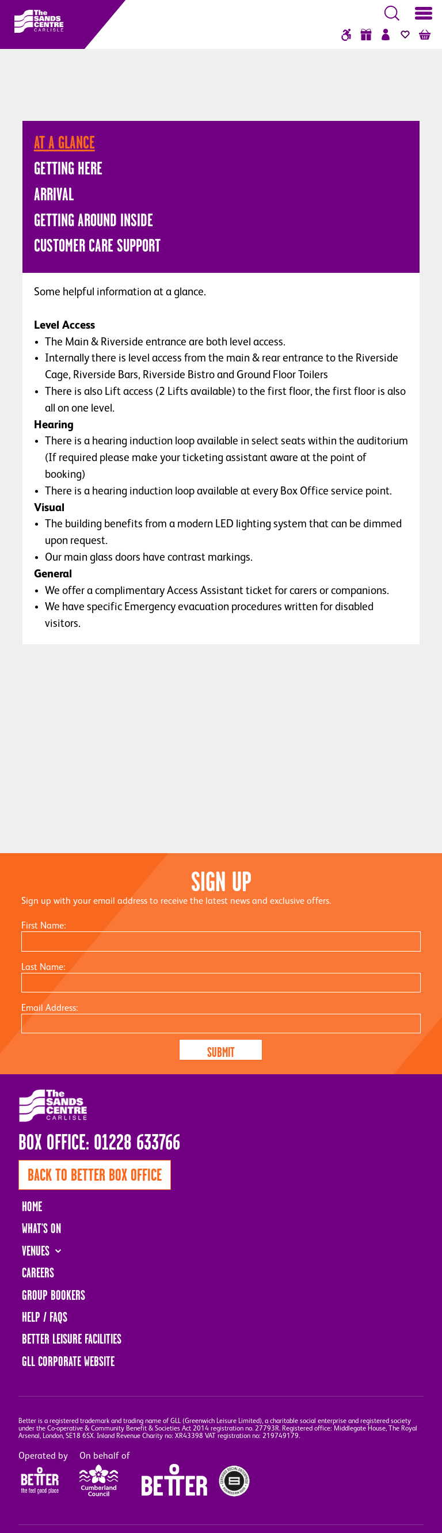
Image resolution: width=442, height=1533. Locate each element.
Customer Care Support (97, 245)
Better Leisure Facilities (71, 1339)
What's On (41, 1228)
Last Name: (43, 967)
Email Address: (49, 1008)
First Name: (43, 926)
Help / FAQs (44, 1317)
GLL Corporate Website (68, 1361)
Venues (35, 1250)
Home (32, 1206)
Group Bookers (53, 1295)
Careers (38, 1272)
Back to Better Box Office (95, 1175)
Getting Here (68, 168)
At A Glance (64, 142)
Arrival (54, 194)
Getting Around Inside (93, 220)
